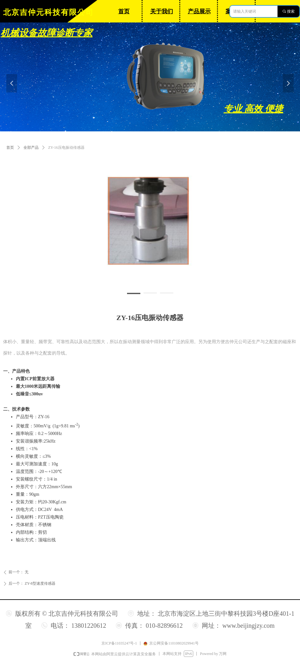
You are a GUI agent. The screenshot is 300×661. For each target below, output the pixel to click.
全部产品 (31, 147)
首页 (10, 147)
